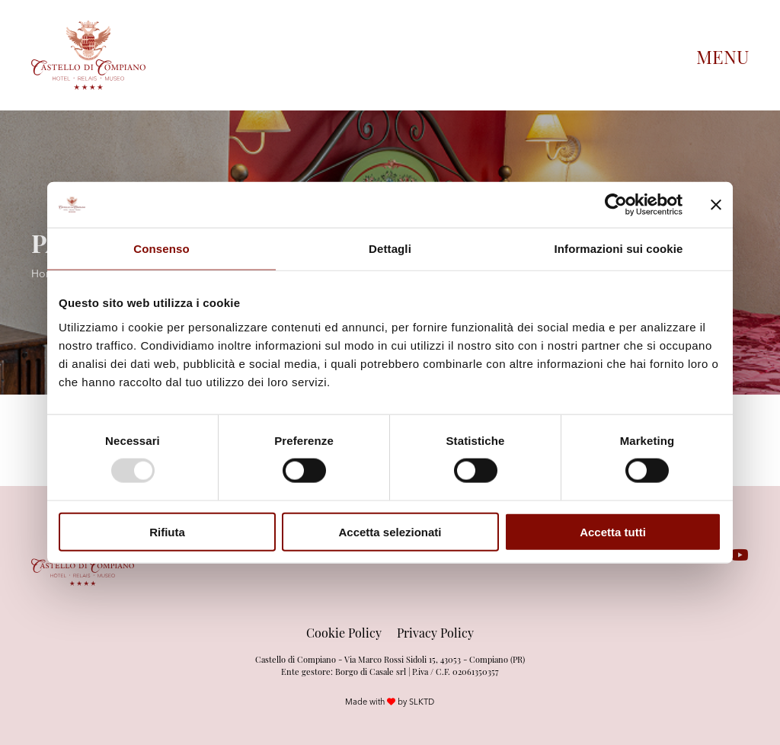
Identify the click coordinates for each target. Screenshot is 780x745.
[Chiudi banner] (716, 205)
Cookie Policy (344, 632)
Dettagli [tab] (390, 248)
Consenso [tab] (161, 248)
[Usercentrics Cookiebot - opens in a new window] (615, 204)
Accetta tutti (613, 531)
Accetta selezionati (389, 531)
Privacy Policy (435, 632)
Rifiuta (167, 531)
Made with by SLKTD (389, 701)
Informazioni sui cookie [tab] (619, 248)
